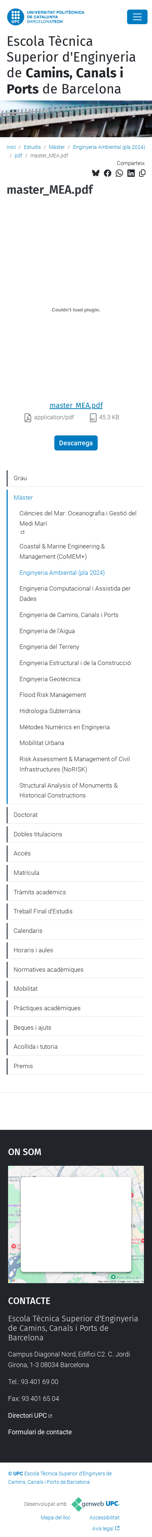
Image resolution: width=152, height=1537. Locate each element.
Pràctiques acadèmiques (47, 1008)
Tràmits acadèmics (40, 892)
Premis (23, 1066)
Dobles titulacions (38, 834)
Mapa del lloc (55, 1517)
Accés (22, 853)
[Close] (137, 17)
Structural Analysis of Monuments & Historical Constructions (68, 790)
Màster (57, 147)
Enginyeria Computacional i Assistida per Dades (75, 593)
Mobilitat (25, 988)
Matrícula (26, 872)
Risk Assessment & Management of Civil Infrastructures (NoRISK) (74, 764)
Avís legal (102, 1528)
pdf (18, 155)
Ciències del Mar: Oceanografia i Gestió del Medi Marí (78, 518)
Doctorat (25, 814)
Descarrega (76, 443)
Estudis (32, 147)
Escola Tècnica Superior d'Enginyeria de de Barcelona (71, 65)
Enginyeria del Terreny (49, 646)
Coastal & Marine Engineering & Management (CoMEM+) (62, 551)
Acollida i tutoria (36, 1046)
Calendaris (28, 930)
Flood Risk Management (52, 694)
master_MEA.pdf (76, 405)
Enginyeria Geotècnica (49, 679)
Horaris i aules (33, 950)
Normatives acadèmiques (49, 969)
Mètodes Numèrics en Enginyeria (64, 727)
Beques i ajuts (32, 1027)
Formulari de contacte (40, 1432)
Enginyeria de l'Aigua (47, 631)
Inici (11, 147)
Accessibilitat (105, 1517)
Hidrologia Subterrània (49, 711)
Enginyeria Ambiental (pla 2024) (109, 147)
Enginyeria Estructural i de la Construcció (75, 663)
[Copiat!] (142, 173)
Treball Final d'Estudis (43, 911)
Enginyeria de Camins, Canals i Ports (69, 614)
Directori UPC (27, 1415)
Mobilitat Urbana (41, 742)
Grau (20, 478)
